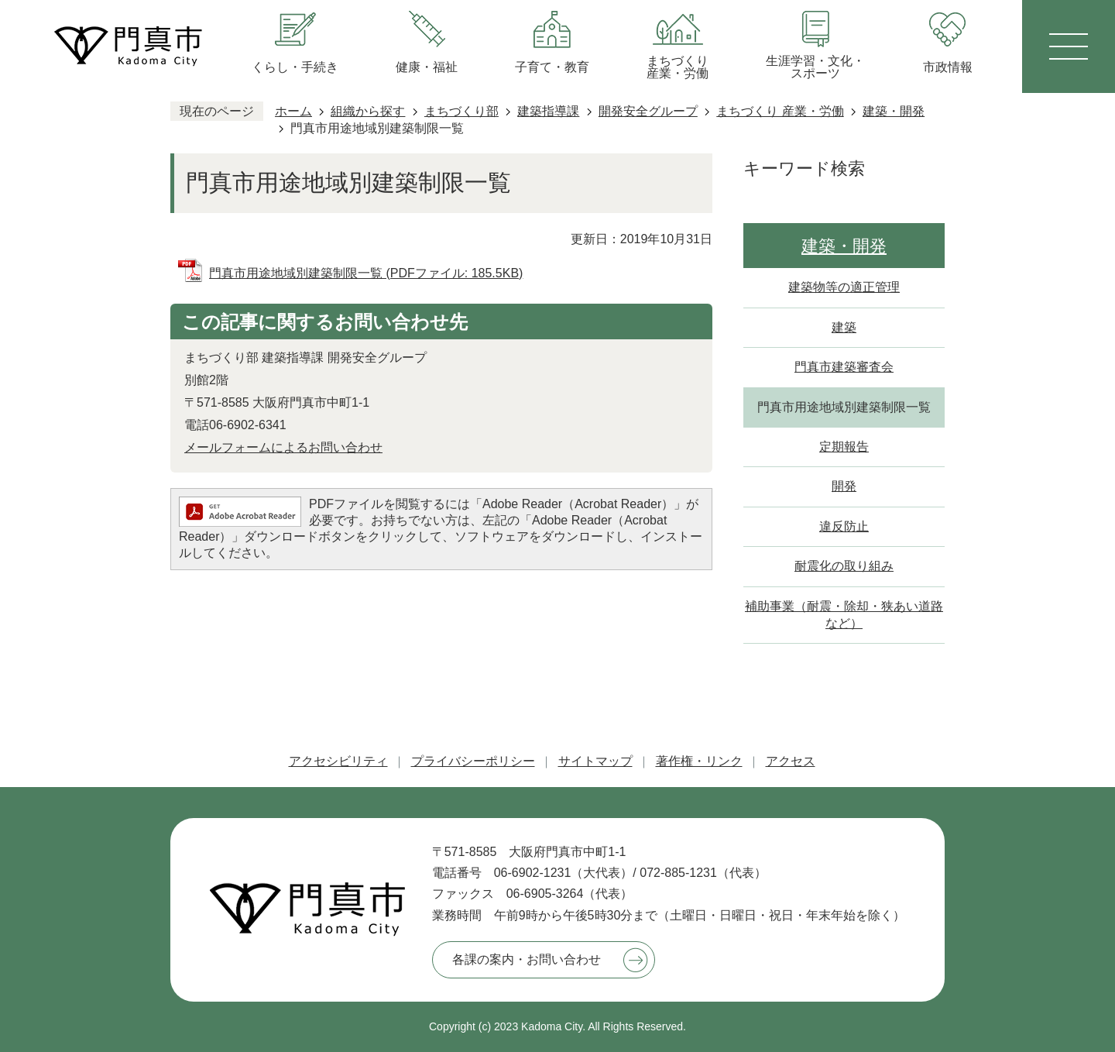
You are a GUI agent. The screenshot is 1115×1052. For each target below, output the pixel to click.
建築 (844, 327)
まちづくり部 (461, 111)
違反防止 (844, 526)
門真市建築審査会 (844, 366)
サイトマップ (595, 761)
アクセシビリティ (338, 761)
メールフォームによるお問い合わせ (283, 447)
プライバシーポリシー (473, 761)
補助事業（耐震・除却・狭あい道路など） (844, 615)
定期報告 (844, 446)
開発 (844, 486)
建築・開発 (894, 111)
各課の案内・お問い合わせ (526, 959)
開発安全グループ (648, 111)
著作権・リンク (699, 761)
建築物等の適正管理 (844, 287)
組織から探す (368, 111)
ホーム (293, 111)
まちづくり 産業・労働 (779, 111)
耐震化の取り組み (844, 565)
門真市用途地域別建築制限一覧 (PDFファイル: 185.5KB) (366, 273)
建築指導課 (548, 111)
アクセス (790, 761)
